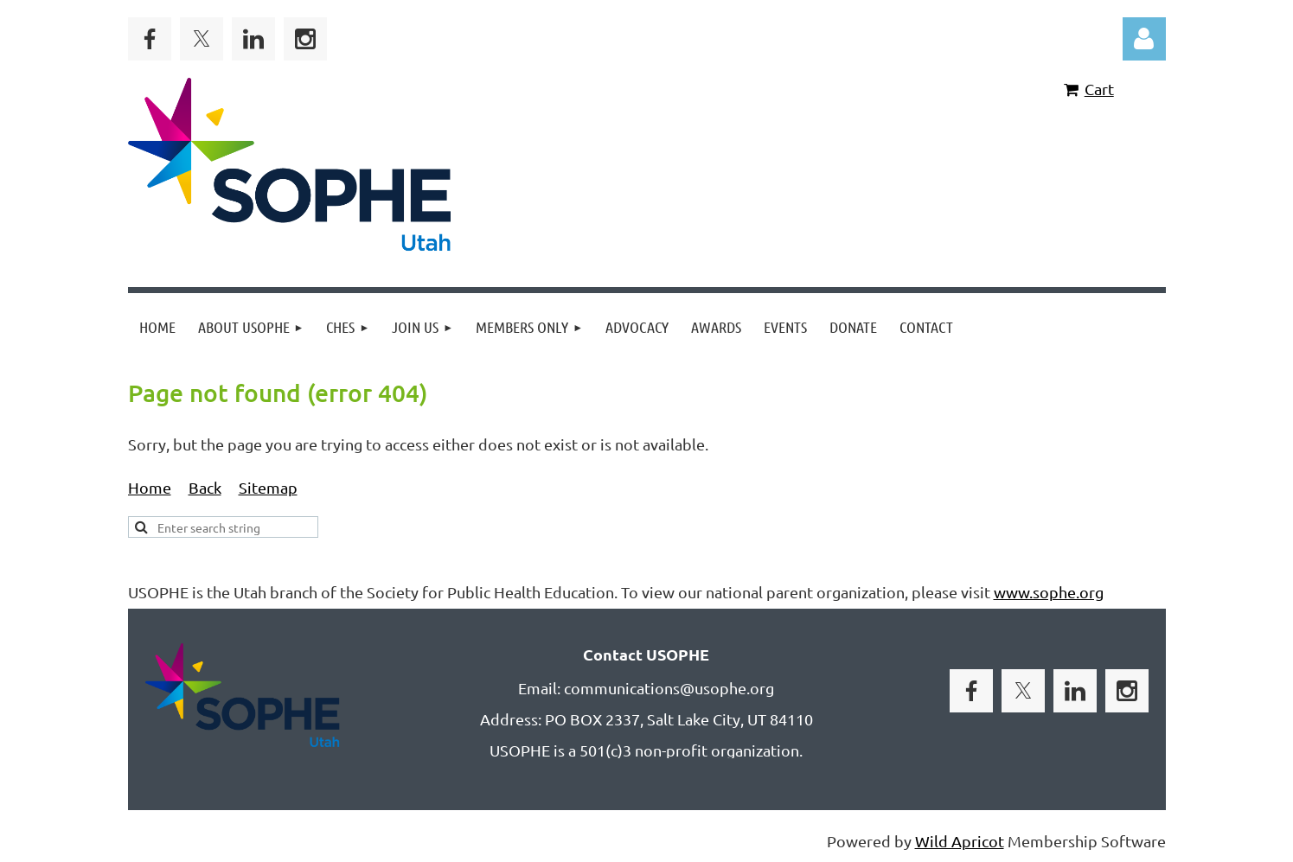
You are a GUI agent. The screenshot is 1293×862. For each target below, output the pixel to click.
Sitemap (268, 487)
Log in (1144, 39)
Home (149, 487)
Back (205, 487)
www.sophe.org (1049, 592)
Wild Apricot (959, 841)
